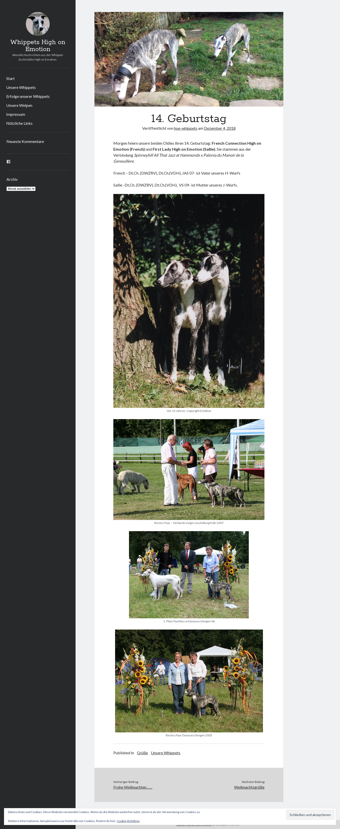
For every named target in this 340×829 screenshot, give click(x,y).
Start (10, 78)
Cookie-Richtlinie (128, 821)
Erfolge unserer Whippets (28, 96)
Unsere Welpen (19, 105)
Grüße (142, 752)
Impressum (15, 114)
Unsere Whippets (21, 87)
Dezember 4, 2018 (220, 128)
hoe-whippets (185, 128)
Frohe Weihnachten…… (132, 787)
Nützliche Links (19, 123)
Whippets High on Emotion (37, 45)
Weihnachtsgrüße (249, 787)
